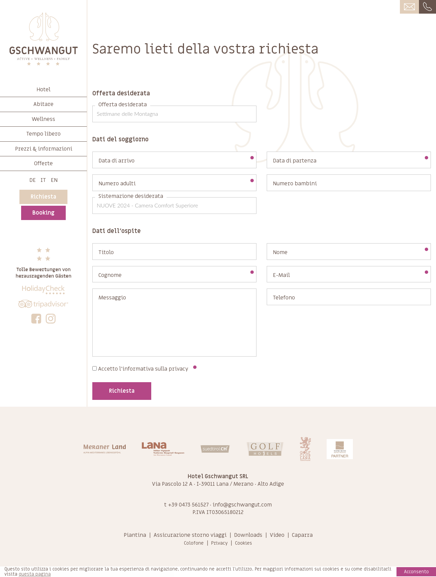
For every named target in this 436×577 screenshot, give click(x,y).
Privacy (219, 543)
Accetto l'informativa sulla (144, 369)
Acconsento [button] (416, 572)
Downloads (248, 535)
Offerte (43, 163)
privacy (178, 369)
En (54, 180)
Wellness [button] (43, 119)
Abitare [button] (43, 104)
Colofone (194, 543)
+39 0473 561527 (188, 505)
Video (277, 535)
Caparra (302, 535)
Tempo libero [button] (43, 134)
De (32, 180)
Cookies (243, 543)
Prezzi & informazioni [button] (43, 149)
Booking (43, 213)
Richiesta (43, 197)
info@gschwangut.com (242, 505)
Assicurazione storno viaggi (190, 535)
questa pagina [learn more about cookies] (35, 574)
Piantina (135, 535)
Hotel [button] (43, 89)
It (43, 180)
